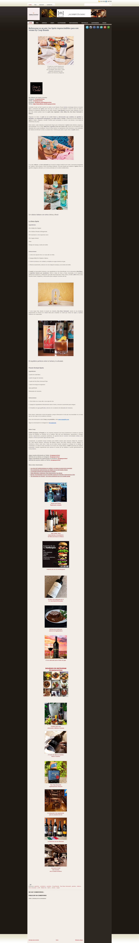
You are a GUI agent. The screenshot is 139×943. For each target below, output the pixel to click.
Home (30, 4)
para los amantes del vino (55, 814)
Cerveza (44, 22)
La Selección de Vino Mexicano (56, 841)
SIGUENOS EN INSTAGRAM (55, 668)
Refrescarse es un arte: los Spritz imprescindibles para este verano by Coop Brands (54, 29)
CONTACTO (49, 4)
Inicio (57, 940)
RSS (35, 4)
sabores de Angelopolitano (55, 631)
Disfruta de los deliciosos (55, 629)
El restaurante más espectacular (56, 813)
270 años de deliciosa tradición (56, 754)
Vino (37, 22)
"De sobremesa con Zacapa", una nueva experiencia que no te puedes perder (50, 476)
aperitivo (37, 886)
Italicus (79, 886)
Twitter (108, 1)
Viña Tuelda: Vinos (56, 533)
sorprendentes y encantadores (56, 535)
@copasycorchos (40, 99)
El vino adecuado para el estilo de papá (56, 660)
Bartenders (95, 22)
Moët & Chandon (55, 756)
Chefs (52, 22)
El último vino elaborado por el (56, 599)
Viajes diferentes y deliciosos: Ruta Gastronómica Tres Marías (46, 473)
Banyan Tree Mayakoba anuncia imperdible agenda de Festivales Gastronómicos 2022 (52, 474)
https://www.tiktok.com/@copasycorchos (44, 104)
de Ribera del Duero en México (56, 536)
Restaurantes (73, 22)
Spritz (49, 887)
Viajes (104, 22)
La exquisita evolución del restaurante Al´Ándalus (43, 471)
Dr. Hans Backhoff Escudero (55, 601)
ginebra (74, 886)
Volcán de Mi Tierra (56, 503)
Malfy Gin (44, 887)
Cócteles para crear (56, 726)
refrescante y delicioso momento (55, 728)
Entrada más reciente (34, 940)
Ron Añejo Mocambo (55, 785)
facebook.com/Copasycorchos (43, 102)
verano (54, 887)
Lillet (39, 887)
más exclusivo (55, 869)
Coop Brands (56, 886)
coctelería (43, 886)
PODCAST (41, 4)
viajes (58, 887)
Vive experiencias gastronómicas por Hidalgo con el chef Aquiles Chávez (49, 470)
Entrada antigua (79, 940)
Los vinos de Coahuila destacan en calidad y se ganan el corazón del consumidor (51, 468)
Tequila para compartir (56, 505)
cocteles (49, 886)
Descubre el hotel (55, 868)
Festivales (84, 22)
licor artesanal (33, 887)
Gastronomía (62, 22)
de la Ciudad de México (56, 871)
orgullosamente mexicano (55, 786)
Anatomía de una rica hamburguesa (56, 569)
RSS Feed (101, 1)
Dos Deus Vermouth (65, 886)
